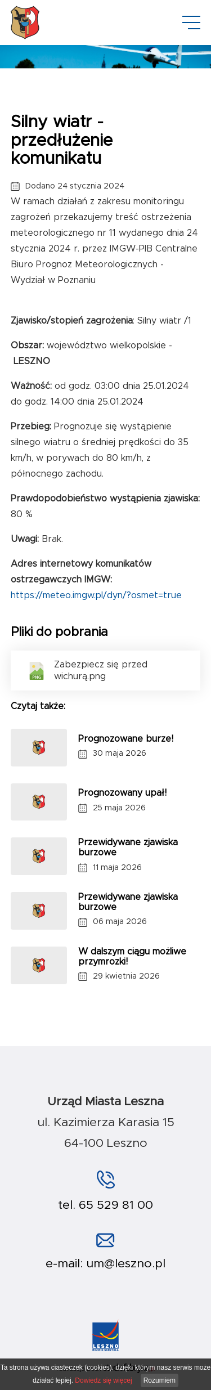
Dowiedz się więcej (103, 1380)
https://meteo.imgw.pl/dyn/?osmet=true (96, 595)
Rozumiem (159, 1380)
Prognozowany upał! (122, 792)
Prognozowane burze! (125, 738)
